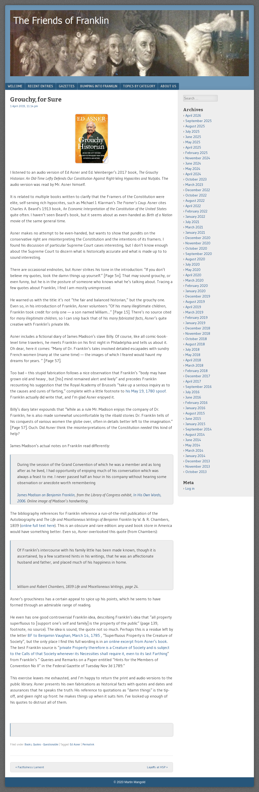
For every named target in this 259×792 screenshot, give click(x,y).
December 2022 (197, 190)
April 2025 (193, 147)
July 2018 (192, 349)
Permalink (88, 744)
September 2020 (198, 253)
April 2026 (193, 115)
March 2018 (194, 365)
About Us (168, 86)
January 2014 (195, 455)
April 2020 (193, 275)
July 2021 (192, 222)
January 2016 (195, 408)
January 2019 (195, 323)
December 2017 (197, 376)
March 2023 (194, 184)
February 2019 (196, 317)
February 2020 (196, 285)
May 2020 (193, 269)
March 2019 (194, 312)
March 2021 (194, 227)
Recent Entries (40, 86)
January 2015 (195, 424)
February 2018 (196, 370)
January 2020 (195, 291)
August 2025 (195, 126)
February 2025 (196, 152)
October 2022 (196, 195)
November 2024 (197, 158)
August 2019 (195, 301)
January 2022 (195, 216)
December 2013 (197, 461)
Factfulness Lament (29, 767)
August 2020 (195, 259)
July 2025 (192, 131)
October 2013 (196, 471)
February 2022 (196, 211)
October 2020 (196, 248)
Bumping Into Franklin (98, 86)
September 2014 (198, 429)
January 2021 (195, 232)
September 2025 (198, 120)
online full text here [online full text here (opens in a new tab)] (38, 525)
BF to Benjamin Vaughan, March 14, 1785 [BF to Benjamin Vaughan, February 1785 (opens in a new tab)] (64, 635)
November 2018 (197, 333)
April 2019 (193, 307)
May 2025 (192, 142)
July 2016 (192, 392)
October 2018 (196, 338)
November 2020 (197, 243)
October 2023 (196, 179)
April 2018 (193, 360)
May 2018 (192, 354)
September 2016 (198, 386)
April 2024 (193, 174)
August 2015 (195, 413)
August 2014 (195, 434)
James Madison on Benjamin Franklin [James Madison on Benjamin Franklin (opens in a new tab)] (46, 494)
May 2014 (192, 445)
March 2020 (194, 280)
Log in (190, 488)
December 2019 (197, 296)
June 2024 (193, 163)
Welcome (15, 86)
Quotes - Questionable (45, 744)
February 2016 (196, 402)
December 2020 (197, 237)
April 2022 (193, 206)
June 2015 (193, 418)
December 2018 (197, 328)
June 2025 (193, 136)
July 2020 (192, 264)
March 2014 (194, 450)
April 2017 (193, 381)
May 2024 (192, 168)
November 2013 (197, 466)
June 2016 (193, 397)
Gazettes (67, 86)
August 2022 (195, 200)
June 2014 (193, 440)
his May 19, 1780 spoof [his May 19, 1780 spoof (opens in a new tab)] (145, 390)
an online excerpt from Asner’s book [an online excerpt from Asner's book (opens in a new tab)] (135, 641)
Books (28, 744)
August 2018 (195, 344)
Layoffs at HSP (157, 767)
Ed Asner (75, 744)
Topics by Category (139, 86)
